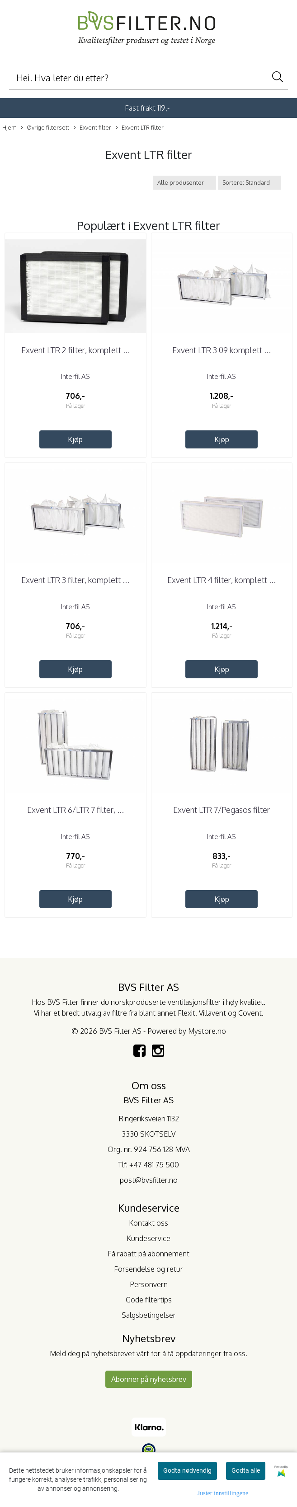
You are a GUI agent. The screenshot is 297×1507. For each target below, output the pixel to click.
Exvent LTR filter (140, 128)
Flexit (186, 1012)
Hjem (9, 127)
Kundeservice (148, 1238)
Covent (250, 1012)
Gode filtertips (149, 1299)
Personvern (149, 1284)
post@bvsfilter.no (149, 1180)
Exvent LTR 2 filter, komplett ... (75, 350)
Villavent (212, 1012)
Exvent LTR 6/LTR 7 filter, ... (75, 810)
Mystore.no (207, 1031)
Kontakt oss (148, 1222)
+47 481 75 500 (154, 1164)
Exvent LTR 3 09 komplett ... (221, 350)
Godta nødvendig (187, 1470)
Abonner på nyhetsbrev (148, 1379)
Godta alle (245, 1470)
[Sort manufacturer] (184, 183)
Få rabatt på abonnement (148, 1253)
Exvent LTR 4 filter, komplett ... (221, 580)
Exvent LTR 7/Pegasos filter (221, 810)
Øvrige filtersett (45, 128)
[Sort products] (249, 183)
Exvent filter (92, 128)
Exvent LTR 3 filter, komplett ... (75, 580)
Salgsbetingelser (149, 1315)
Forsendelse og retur (148, 1269)
